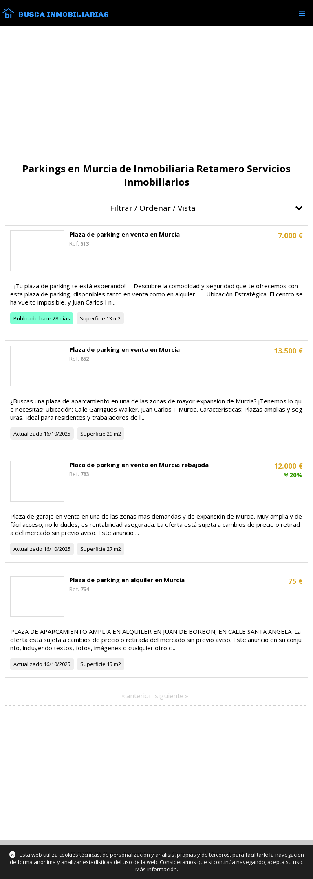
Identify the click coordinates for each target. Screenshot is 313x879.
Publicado (25, 318)
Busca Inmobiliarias (63, 14)
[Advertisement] (156, 94)
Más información (156, 869)
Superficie (92, 318)
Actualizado (27, 433)
